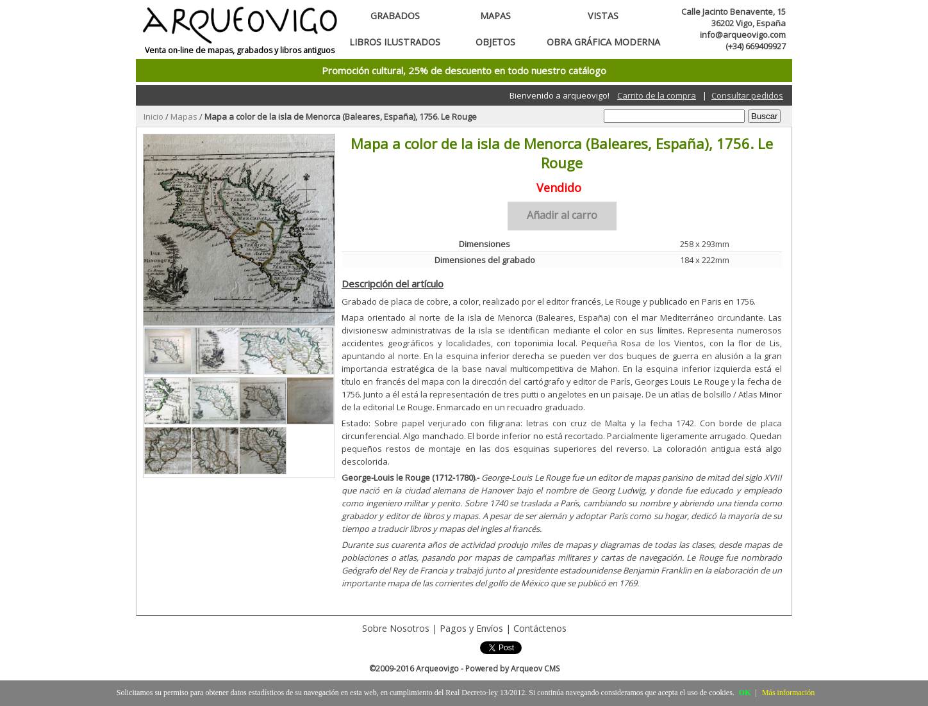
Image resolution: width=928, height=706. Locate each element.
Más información (788, 692)
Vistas (603, 16)
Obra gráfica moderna (603, 42)
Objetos (495, 42)
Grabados (395, 16)
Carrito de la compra (656, 95)
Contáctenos (540, 628)
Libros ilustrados (394, 42)
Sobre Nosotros (395, 628)
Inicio (153, 116)
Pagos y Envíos (471, 628)
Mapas (495, 16)
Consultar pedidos (747, 95)
